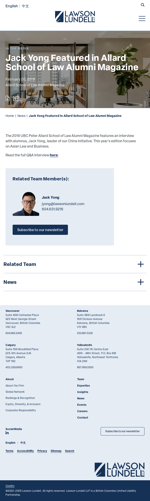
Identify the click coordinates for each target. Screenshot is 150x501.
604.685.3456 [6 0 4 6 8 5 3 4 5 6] (14, 333)
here (54, 154)
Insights (82, 392)
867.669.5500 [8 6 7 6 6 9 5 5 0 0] (85, 367)
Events (82, 405)
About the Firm (15, 385)
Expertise (83, 385)
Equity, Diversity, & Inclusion (23, 404)
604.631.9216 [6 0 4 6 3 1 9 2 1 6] (52, 209)
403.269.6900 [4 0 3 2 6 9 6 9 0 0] (14, 367)
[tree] (75, 273)
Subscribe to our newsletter (40, 229)
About (10, 379)
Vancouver (12, 311)
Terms (9, 451)
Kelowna (82, 311)
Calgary (11, 345)
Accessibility (25, 451)
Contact (82, 417)
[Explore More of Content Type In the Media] (17, 48)
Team (80, 379)
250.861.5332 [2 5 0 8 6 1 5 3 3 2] (85, 333)
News (21, 116)
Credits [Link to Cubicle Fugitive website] (10, 486)
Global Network (15, 391)
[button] (142, 5)
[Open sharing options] (16, 98)
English (12, 5)
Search (69, 451)
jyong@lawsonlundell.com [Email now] (63, 203)
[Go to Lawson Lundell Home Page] (75, 16)
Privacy (42, 451)
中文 (25, 5)
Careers (82, 411)
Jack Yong (50, 197)
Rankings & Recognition (20, 398)
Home (10, 116)
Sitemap (56, 451)
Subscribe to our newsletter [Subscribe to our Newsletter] (122, 431)
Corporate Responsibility (21, 410)
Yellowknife (84, 345)
